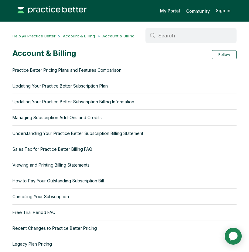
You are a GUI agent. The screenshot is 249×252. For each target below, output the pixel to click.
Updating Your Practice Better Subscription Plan (60, 85)
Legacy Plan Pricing (32, 244)
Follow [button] (224, 54)
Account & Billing (79, 35)
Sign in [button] (223, 10)
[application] (233, 236)
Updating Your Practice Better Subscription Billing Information (73, 101)
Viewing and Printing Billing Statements (51, 164)
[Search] (191, 35)
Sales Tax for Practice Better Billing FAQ (52, 149)
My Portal (170, 10)
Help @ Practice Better (34, 35)
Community (198, 11)
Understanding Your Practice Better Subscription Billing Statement (77, 133)
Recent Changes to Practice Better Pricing (54, 228)
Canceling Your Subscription (40, 196)
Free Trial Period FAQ (34, 212)
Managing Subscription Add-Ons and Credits (57, 117)
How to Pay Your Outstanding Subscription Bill (58, 180)
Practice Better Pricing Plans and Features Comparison (66, 70)
